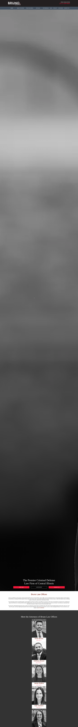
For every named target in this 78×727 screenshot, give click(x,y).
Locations (60, 8)
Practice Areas (29, 8)
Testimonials (46, 8)
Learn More (39, 587)
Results (55, 8)
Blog (51, 8)
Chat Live (21, 587)
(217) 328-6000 (65, 3)
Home (12, 8)
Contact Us (66, 8)
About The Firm (20, 8)
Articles (38, 8)
